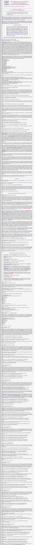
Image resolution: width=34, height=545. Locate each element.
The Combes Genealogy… (27, 208)
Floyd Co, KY (5, 213)
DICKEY (11, 226)
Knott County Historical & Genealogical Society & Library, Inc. (17, 29)
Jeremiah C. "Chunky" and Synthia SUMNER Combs (11, 394)
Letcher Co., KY (16, 233)
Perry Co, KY (21, 474)
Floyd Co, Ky (27, 199)
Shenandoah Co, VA (5, 150)
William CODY (6, 268)
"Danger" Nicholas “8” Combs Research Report (14, 147)
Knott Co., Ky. (19, 202)
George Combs (21, 329)
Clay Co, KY (22, 180)
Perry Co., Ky (4, 40)
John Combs (27, 210)
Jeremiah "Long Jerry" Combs (22, 228)
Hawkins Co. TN (12, 136)
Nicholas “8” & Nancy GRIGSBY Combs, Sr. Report (14, 32)
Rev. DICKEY (30, 150)
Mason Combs (29, 247)
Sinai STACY (27, 268)
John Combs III (10, 219)
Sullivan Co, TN (7, 18)
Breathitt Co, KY (6, 318)
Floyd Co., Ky (4, 105)
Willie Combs (14, 254)
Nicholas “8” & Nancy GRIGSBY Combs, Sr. (20, 4)
